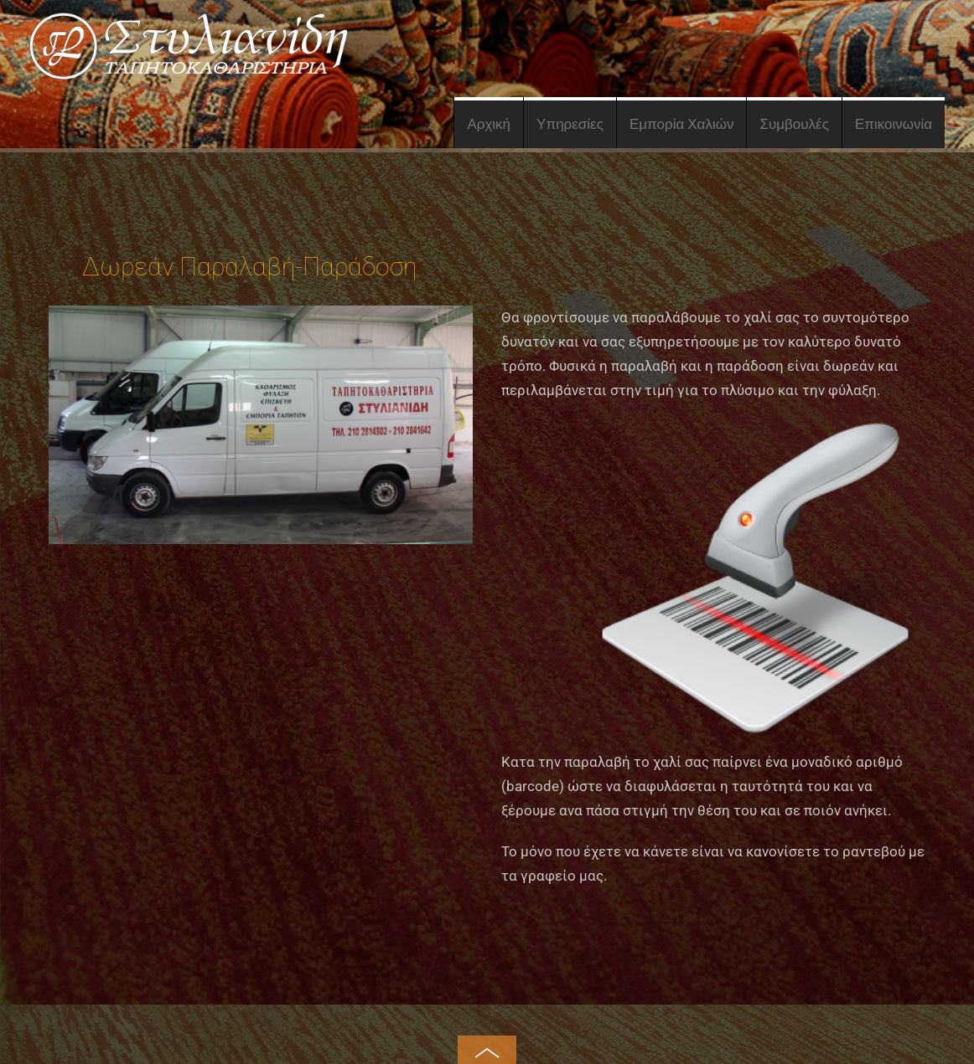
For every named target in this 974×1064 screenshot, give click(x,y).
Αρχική (488, 124)
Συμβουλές (793, 124)
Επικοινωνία (893, 124)
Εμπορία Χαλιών (681, 124)
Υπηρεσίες (570, 124)
